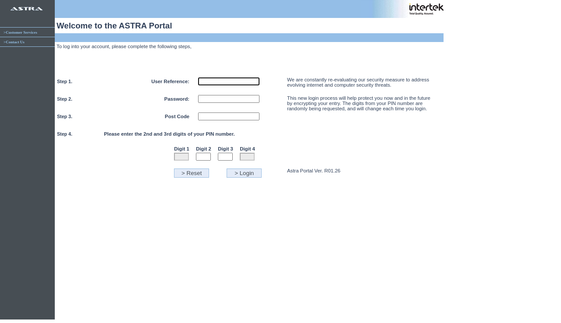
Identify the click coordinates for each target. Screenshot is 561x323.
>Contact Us (14, 42)
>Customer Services (20, 32)
